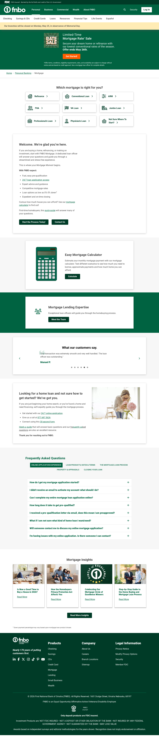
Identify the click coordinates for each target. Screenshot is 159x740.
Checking (7, 18)
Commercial (63, 9)
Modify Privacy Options (126, 654)
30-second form (47, 421)
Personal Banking (23, 73)
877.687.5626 (44, 417)
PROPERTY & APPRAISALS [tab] (68, 470)
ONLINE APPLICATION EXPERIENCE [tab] (46, 465)
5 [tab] (84, 367)
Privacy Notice (122, 649)
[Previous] (19, 358)
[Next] (139, 358)
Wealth (76, 9)
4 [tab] (81, 367)
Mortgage (52, 670)
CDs (50, 659)
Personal (36, 9)
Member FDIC (122, 664)
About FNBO (89, 9)
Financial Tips (80, 18)
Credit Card (53, 664)
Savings (51, 654)
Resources (65, 18)
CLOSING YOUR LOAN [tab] (93, 470)
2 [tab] (74, 367)
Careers (85, 654)
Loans (53, 18)
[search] (124, 9)
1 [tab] (71, 367)
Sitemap (86, 664)
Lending (51, 675)
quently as (77, 427)
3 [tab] (78, 367)
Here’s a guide (25, 427)
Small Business (55, 680)
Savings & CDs (23, 18)
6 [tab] (87, 367)
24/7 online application (52, 413)
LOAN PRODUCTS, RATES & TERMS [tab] (80, 465)
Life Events (96, 18)
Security (133, 9)
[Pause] (79, 358)
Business (48, 9)
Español (110, 18)
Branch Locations (90, 659)
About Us (86, 649)
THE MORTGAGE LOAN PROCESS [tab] (114, 465)
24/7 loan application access (35, 180)
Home (9, 73)
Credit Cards (40, 18)
